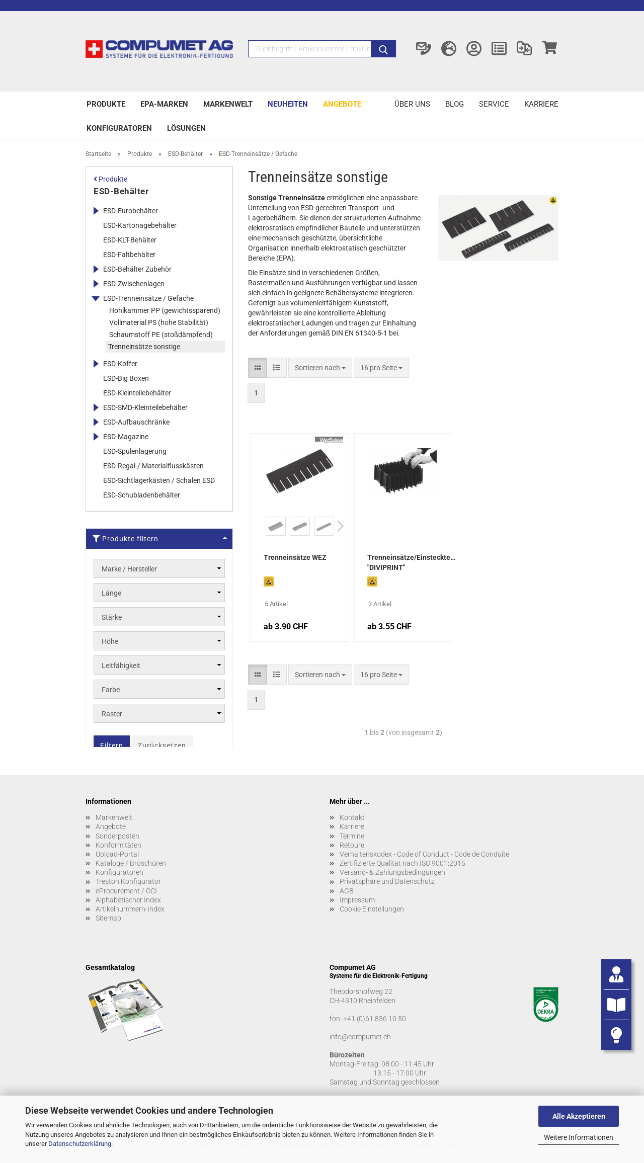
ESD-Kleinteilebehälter (137, 393)
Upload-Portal (117, 854)
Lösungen (186, 128)
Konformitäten (118, 845)
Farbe (111, 690)
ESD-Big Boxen (126, 378)
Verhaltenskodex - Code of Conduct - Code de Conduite (424, 854)
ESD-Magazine (125, 437)
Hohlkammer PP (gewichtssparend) (164, 310)
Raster (112, 714)
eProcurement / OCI (126, 891)
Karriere (541, 104)
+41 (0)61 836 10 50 (374, 1019)
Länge (111, 593)
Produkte (106, 104)
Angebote (342, 104)
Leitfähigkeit (121, 665)
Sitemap (108, 918)
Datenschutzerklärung (79, 1143)
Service (494, 104)
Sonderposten (117, 836)
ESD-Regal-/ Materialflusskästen (153, 466)
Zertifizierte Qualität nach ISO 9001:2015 (402, 863)
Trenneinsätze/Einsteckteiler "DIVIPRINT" (411, 562)
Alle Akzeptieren (578, 1116)
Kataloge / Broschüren (131, 863)
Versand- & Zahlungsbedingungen (392, 872)
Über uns (412, 104)
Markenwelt (228, 104)
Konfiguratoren (119, 128)
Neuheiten (288, 104)
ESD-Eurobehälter (130, 211)
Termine (352, 836)
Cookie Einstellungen (372, 909)
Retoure (352, 845)
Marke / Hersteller (129, 569)
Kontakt (352, 817)
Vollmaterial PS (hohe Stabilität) (158, 322)
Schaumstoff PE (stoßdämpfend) (161, 334)
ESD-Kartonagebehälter (140, 225)
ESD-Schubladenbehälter (141, 495)
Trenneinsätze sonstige (144, 347)
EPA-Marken (164, 104)
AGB (347, 891)
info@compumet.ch (360, 1037)
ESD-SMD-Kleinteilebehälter (145, 407)
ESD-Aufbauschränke (136, 422)
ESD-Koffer (120, 364)
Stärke (112, 617)
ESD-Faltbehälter (129, 255)
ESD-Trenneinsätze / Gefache (148, 298)
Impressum (357, 900)
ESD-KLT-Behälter (129, 240)
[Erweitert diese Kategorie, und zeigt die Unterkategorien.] (96, 211)
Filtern (111, 745)
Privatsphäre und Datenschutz (387, 881)
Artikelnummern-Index (130, 909)
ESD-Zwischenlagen (134, 284)
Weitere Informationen (578, 1137)
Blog (454, 104)
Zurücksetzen (162, 745)
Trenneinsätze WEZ (295, 557)
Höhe (110, 641)
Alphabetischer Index (128, 900)
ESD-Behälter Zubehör (137, 269)
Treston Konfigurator (128, 881)
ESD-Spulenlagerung (135, 451)
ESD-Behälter (121, 191)
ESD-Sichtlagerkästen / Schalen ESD (159, 480)
